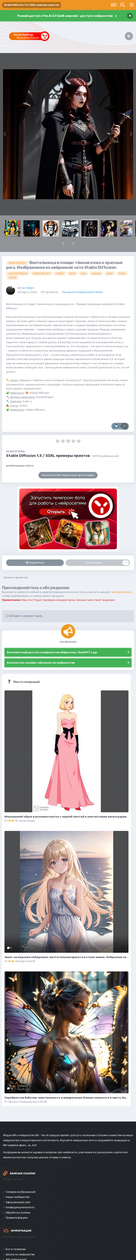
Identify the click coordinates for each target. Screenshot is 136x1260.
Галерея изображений (20, 1191)
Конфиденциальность (20, 1207)
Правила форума (17, 1217)
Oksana (13, 1101)
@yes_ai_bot (28, 1145)
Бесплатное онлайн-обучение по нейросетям (41, 662)
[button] (63, 243)
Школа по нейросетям (20, 1254)
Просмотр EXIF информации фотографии (68, 475)
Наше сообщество (18, 1196)
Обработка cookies (18, 1212)
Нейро (30, 287)
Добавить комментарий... (25, 616)
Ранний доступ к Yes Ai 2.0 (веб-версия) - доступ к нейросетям (65, 16)
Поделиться (35, 563)
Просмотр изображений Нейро (82, 292)
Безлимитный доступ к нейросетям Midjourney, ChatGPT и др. (52, 652)
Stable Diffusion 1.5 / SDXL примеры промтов (48, 455)
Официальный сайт (18, 1202)
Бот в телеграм (16, 1249)
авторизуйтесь (122, 592)
